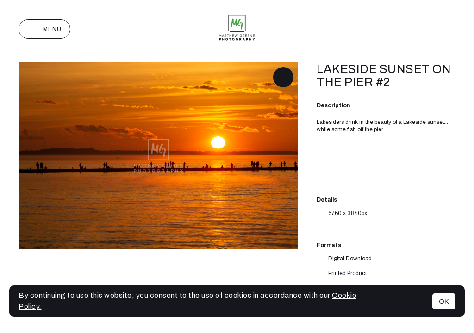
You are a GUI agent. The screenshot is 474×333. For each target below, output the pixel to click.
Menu (44, 29)
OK (444, 301)
